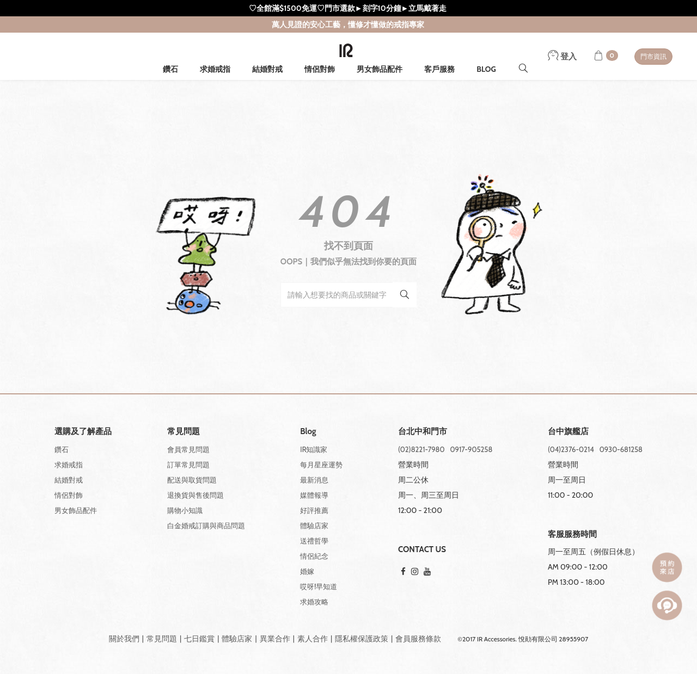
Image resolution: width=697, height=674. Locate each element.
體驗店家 (314, 525)
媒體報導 (314, 495)
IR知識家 (313, 449)
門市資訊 (653, 56)
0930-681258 (621, 449)
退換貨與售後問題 (195, 495)
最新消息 (314, 479)
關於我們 (124, 639)
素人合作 (312, 639)
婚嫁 (307, 571)
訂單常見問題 (188, 464)
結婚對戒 (267, 69)
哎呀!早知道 (318, 586)
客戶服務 (439, 69)
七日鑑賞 (199, 639)
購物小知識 (185, 510)
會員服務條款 (418, 639)
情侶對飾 (319, 69)
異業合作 (275, 639)
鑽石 (170, 69)
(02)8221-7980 (421, 449)
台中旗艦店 (568, 431)
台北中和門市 (422, 431)
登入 (562, 56)
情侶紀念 (314, 556)
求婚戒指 (215, 69)
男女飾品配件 (379, 69)
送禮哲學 (314, 540)
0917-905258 (471, 449)
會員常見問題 (188, 449)
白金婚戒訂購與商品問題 (206, 525)
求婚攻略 (314, 601)
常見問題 (161, 639)
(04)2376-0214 (571, 449)
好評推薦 (314, 510)
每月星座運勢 (321, 464)
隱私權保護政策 (361, 639)
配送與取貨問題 (192, 479)
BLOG (486, 69)
